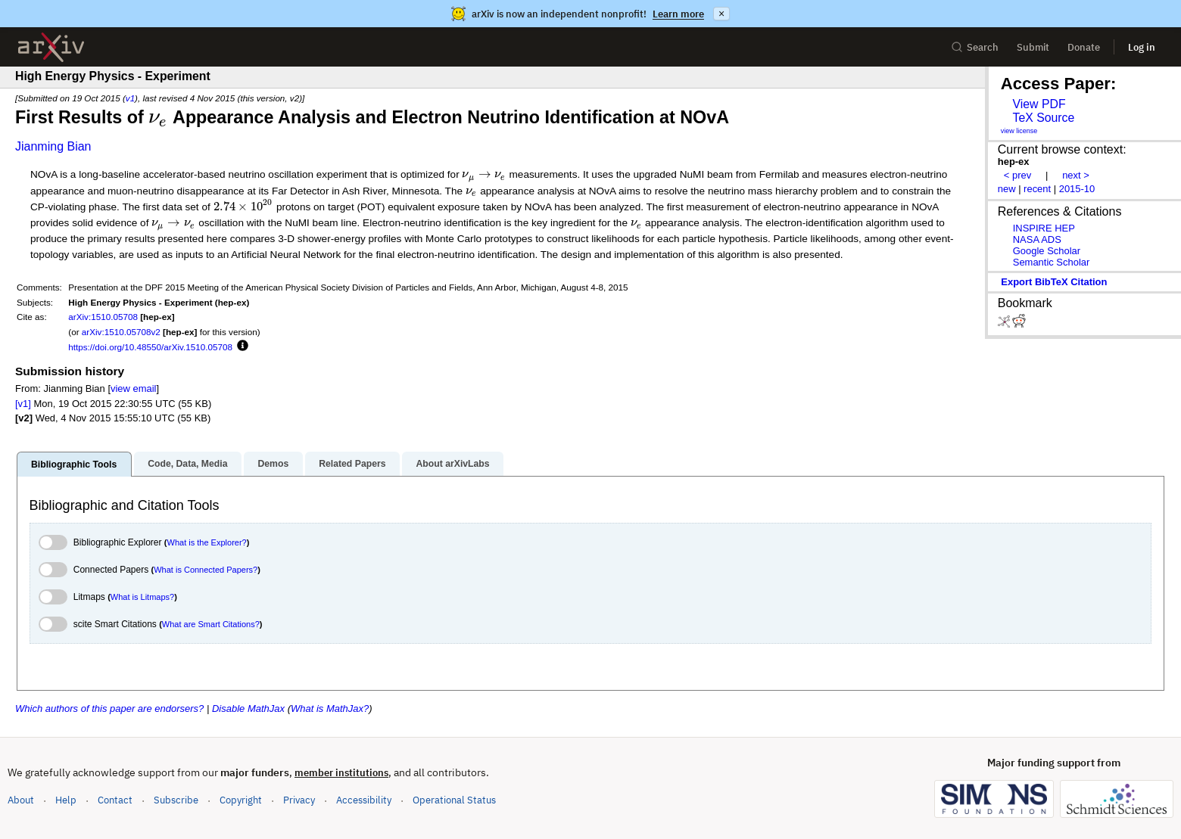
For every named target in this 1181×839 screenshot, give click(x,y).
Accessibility (363, 800)
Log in (1141, 47)
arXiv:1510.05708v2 (121, 332)
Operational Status (454, 799)
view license (1019, 131)
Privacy (299, 800)
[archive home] (51, 47)
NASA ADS (1037, 239)
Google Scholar (1046, 250)
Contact (115, 800)
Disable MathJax (248, 708)
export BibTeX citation (1054, 281)
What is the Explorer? (207, 542)
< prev (1017, 175)
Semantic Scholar (1051, 262)
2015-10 (1077, 188)
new (1007, 188)
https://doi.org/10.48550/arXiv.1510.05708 (150, 347)
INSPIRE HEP (1044, 228)
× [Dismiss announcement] (721, 14)
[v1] (23, 403)
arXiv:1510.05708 (103, 317)
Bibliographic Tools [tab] (74, 464)
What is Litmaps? (142, 596)
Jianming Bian (53, 146)
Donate (1083, 47)
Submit (1033, 47)
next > (1075, 175)
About (21, 800)
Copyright (241, 800)
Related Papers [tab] (352, 463)
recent (1037, 188)
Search (975, 47)
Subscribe (176, 800)
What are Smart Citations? (211, 624)
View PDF (1038, 104)
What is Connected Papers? (205, 569)
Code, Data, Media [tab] (187, 463)
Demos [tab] (272, 463)
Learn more (678, 14)
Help (65, 800)
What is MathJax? (330, 708)
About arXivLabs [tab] (452, 463)
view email (133, 388)
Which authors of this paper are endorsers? (109, 708)
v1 (130, 98)
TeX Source (1043, 117)
